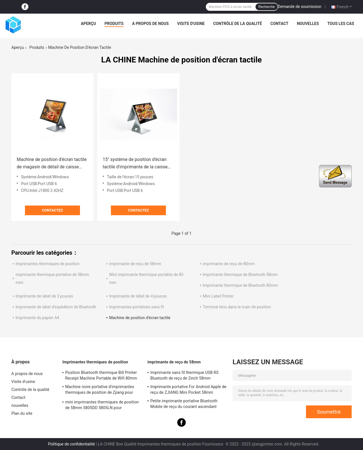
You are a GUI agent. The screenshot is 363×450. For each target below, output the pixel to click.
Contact (279, 23)
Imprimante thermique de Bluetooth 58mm (240, 274)
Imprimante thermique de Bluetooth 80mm (240, 285)
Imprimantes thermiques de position (47, 263)
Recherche (266, 7)
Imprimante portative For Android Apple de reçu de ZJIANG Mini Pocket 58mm (188, 389)
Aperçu (88, 23)
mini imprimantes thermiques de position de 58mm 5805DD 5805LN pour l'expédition (102, 406)
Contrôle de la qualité (237, 23)
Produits (114, 23)
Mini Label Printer (218, 296)
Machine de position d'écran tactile (139, 317)
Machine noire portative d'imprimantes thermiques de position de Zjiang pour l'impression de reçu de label (99, 390)
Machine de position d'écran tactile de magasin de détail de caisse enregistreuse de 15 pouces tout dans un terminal (51, 164)
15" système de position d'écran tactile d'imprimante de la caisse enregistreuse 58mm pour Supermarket (135, 164)
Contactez (52, 210)
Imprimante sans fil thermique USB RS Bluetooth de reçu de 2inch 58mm (184, 375)
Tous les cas (340, 23)
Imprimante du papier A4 (37, 317)
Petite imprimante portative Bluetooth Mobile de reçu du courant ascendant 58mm (184, 405)
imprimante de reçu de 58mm (135, 263)
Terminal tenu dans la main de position (237, 307)
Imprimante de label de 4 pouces (138, 296)
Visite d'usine (191, 23)
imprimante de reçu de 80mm (229, 263)
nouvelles (308, 23)
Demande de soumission (299, 6)
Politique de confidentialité (71, 444)
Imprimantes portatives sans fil (136, 307)
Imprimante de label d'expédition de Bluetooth (56, 307)
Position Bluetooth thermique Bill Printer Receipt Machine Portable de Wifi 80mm (101, 375)
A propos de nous (150, 23)
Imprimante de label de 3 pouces (44, 296)
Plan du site (21, 413)
